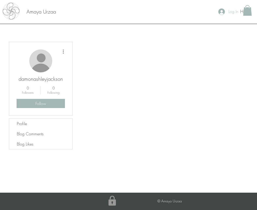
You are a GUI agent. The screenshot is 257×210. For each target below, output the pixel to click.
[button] (247, 10)
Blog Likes (25, 144)
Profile (22, 123)
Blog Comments (30, 134)
